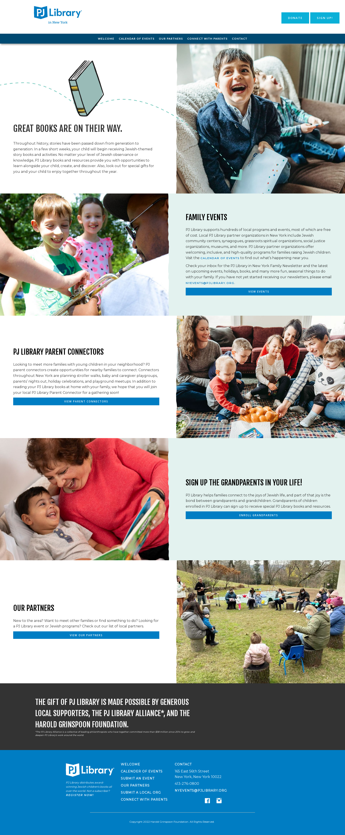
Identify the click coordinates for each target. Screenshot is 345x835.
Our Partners (171, 38)
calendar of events (219, 258)
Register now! (80, 795)
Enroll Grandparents (259, 515)
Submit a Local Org (141, 792)
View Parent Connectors (86, 401)
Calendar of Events (136, 38)
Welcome (106, 38)
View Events (258, 291)
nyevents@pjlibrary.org (210, 282)
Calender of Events (142, 771)
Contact (239, 38)
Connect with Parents (207, 38)
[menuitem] (106, 39)
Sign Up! (325, 18)
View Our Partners (86, 635)
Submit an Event (137, 778)
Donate (295, 18)
